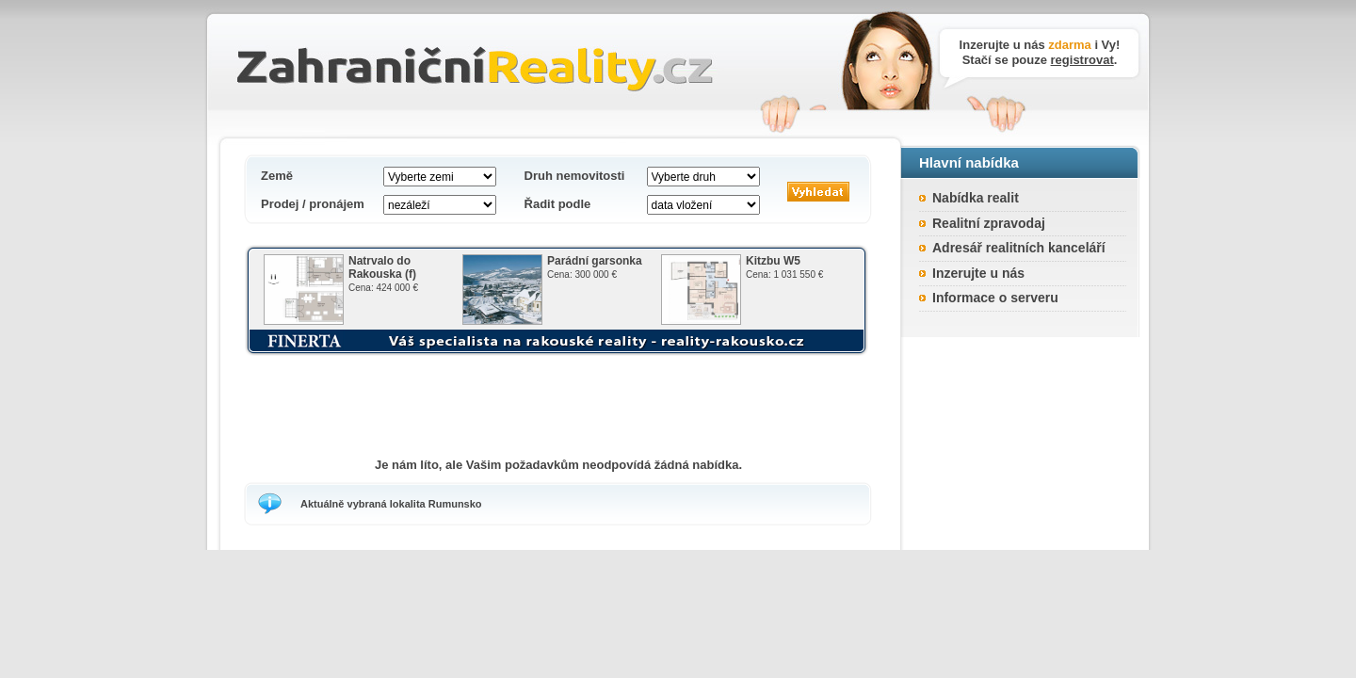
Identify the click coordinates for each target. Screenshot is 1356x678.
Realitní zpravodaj (988, 223)
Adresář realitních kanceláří (1019, 247)
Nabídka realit (975, 197)
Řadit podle (558, 204)
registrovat (1082, 60)
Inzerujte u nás (978, 273)
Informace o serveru (995, 297)
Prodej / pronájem (312, 204)
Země (277, 176)
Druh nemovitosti (575, 176)
